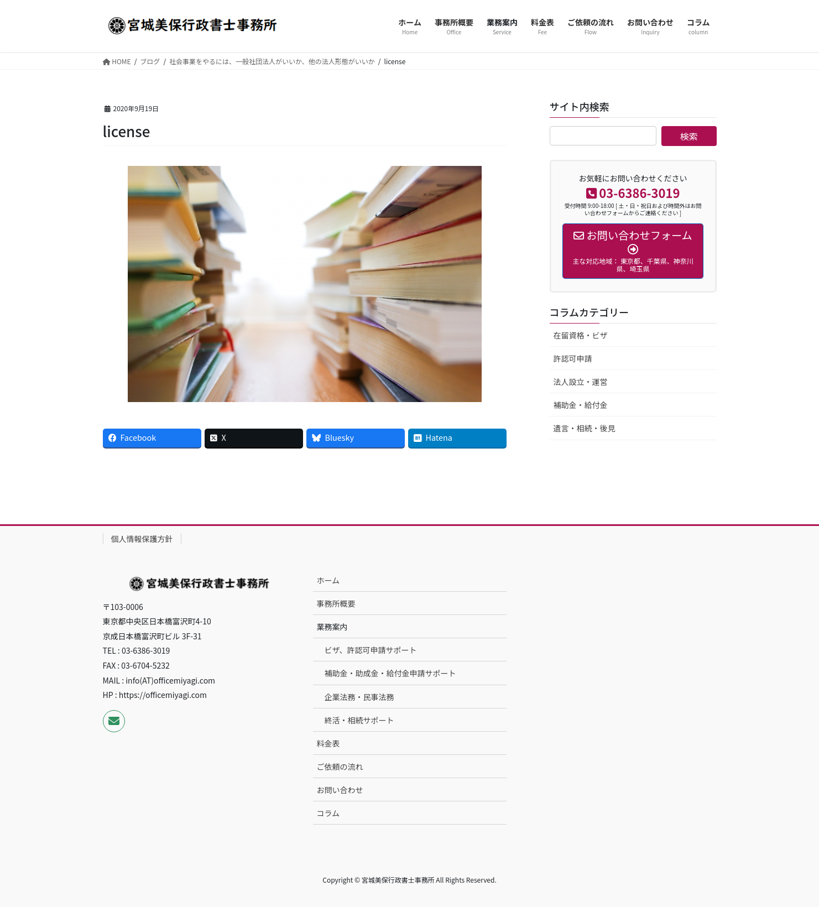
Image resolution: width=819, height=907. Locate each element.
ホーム (328, 580)
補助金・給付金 (581, 404)
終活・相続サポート (359, 720)
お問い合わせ (340, 789)
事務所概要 (336, 603)
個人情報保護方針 (142, 538)
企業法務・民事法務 (359, 696)
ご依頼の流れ (340, 766)
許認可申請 (573, 358)
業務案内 (332, 626)
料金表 (328, 743)
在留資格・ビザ (581, 335)
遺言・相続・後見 (584, 428)
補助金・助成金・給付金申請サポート (390, 673)
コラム (328, 813)
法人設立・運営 (581, 381)
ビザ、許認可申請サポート (371, 649)
